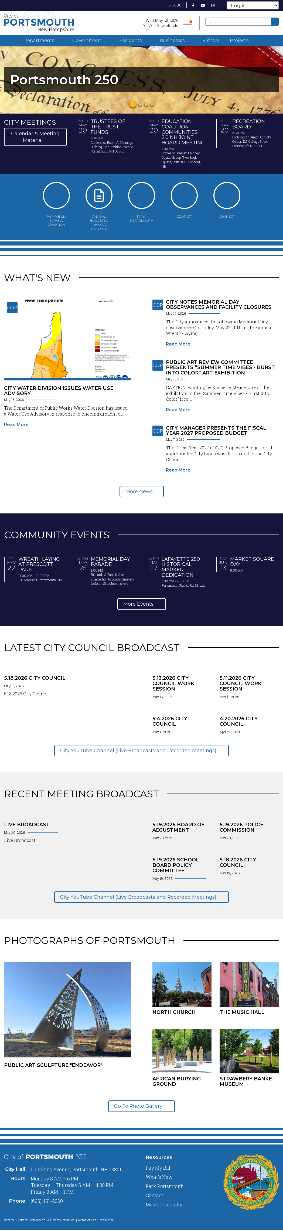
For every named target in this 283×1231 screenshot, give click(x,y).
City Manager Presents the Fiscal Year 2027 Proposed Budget (216, 430)
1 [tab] (132, 104)
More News (139, 492)
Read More (16, 424)
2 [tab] (140, 104)
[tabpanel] (141, 80)
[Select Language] (253, 5)
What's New (159, 1177)
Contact (154, 1195)
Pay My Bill (158, 1167)
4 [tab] (152, 104)
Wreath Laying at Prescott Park (39, 564)
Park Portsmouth (165, 1186)
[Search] (242, 22)
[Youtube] (203, 5)
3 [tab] (146, 104)
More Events (139, 604)
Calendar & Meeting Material (35, 137)
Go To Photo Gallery (139, 1106)
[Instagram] (212, 5)
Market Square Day (252, 562)
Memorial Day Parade (110, 562)
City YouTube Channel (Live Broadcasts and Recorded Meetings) (139, 751)
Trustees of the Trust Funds (108, 126)
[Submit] (275, 22)
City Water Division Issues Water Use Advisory (58, 391)
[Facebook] (193, 5)
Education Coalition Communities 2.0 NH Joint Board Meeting (183, 132)
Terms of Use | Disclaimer (95, 1220)
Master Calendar (164, 1204)
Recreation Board (248, 124)
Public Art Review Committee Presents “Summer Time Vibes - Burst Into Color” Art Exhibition (220, 367)
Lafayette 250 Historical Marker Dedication (181, 567)
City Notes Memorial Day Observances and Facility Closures (218, 304)
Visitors (211, 40)
